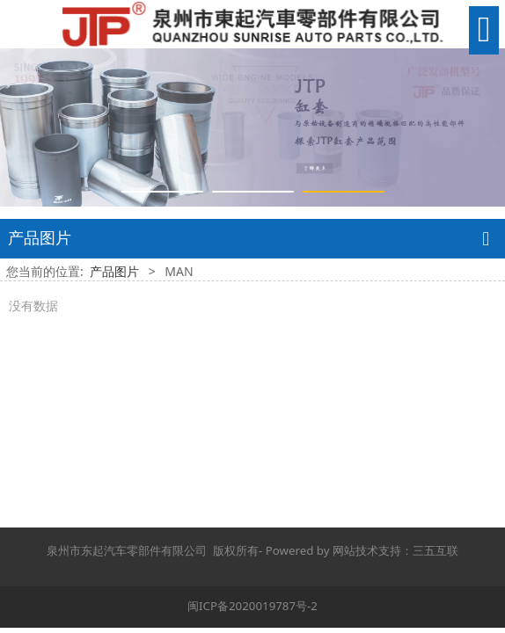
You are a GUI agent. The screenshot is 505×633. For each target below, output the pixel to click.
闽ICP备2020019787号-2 (252, 606)
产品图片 (114, 271)
